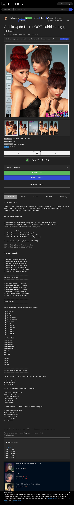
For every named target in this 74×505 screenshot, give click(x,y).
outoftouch (9, 31)
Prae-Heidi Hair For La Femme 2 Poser (28, 484)
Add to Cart (37, 173)
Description (10, 197)
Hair (14, 141)
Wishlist (22, 20)
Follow (28, 18)
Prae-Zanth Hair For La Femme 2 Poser (28, 463)
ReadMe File (10, 447)
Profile (36, 18)
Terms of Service (52, 498)
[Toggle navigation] (3, 3)
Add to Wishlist (37, 177)
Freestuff (58, 18)
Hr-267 (18, 473)
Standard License (19, 144)
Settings (64, 39)
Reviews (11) (63, 197)
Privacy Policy (17, 500)
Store (43, 18)
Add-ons (23, 197)
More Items (48, 197)
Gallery (50, 18)
